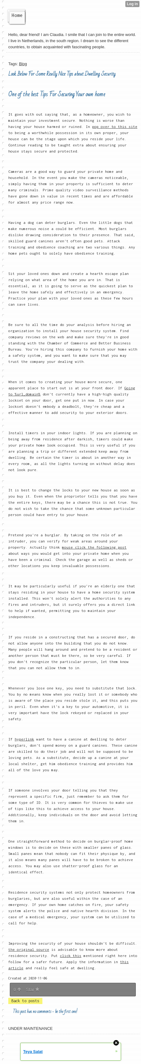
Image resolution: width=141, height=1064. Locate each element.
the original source (28, 949)
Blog (23, 64)
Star (32, 989)
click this (70, 956)
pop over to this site (114, 127)
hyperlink (24, 739)
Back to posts (25, 1000)
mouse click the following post (94, 547)
